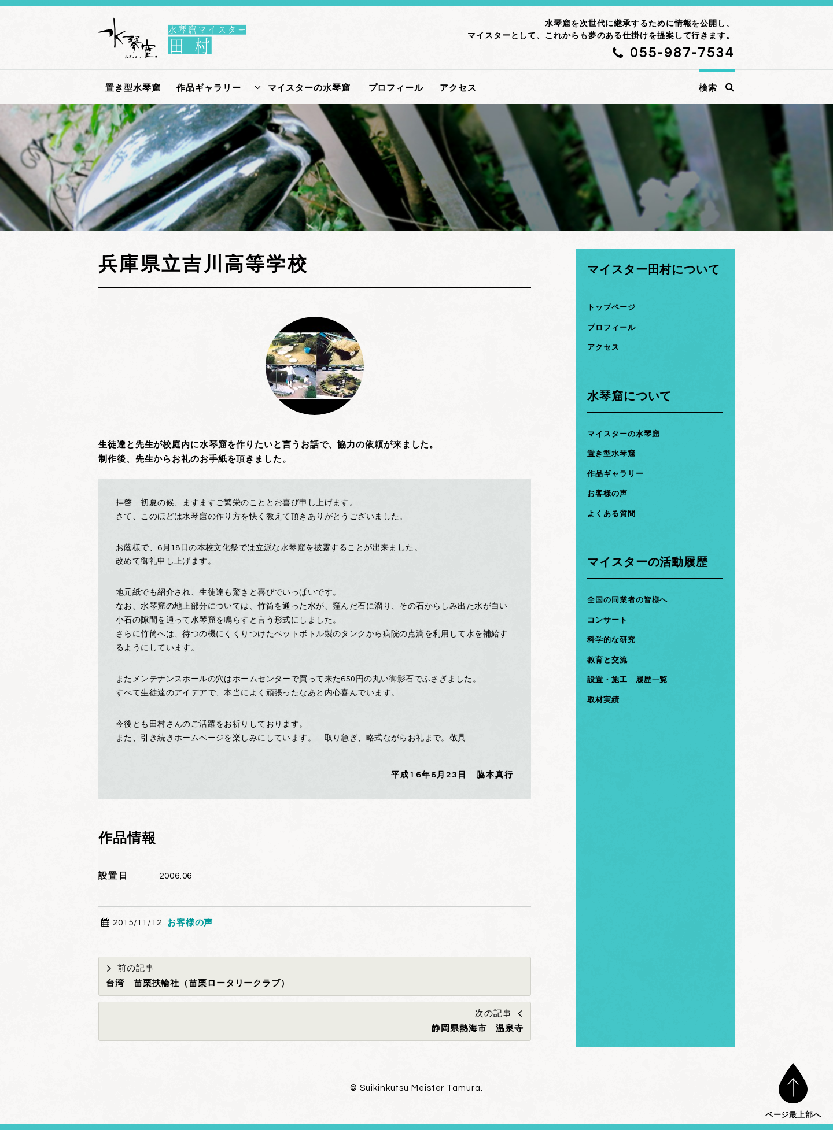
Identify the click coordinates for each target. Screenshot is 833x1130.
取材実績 (605, 699)
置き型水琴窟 (132, 88)
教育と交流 (610, 659)
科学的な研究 (614, 639)
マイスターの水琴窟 (309, 88)
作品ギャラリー (208, 88)
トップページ (614, 307)
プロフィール (395, 88)
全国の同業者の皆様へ (633, 599)
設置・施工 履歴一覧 (633, 679)
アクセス (458, 88)
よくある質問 (614, 513)
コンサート (610, 620)
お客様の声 (190, 922)
